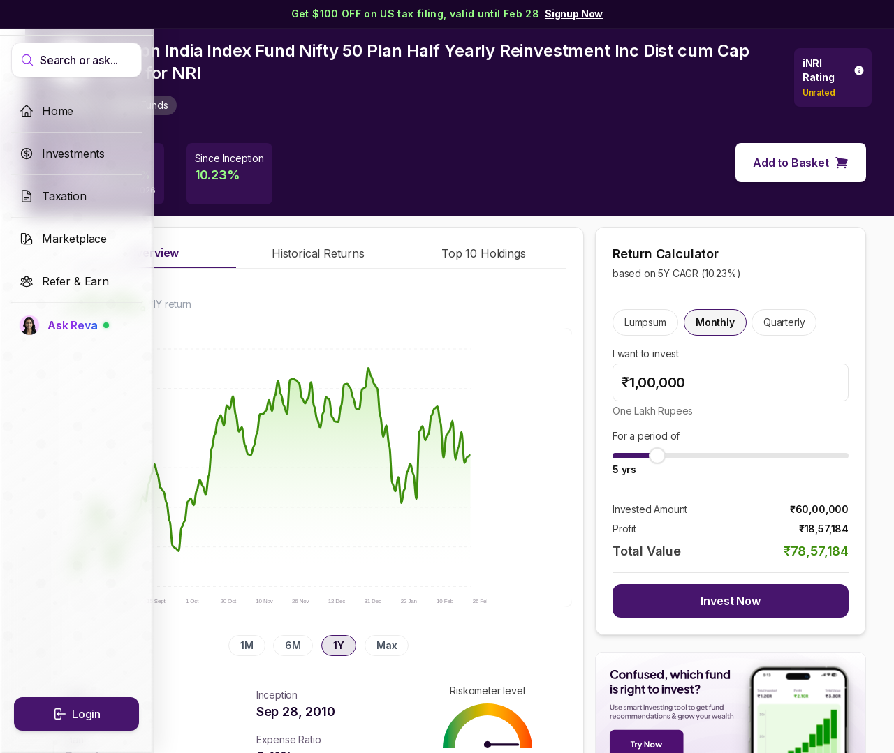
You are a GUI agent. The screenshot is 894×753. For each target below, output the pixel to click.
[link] (76, 111)
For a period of (688, 436)
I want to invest (688, 353)
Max (472, 645)
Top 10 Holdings (540, 253)
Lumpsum (688, 322)
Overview (267, 253)
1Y (424, 645)
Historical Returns (404, 253)
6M (378, 645)
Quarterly (827, 322)
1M (332, 645)
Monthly (757, 322)
